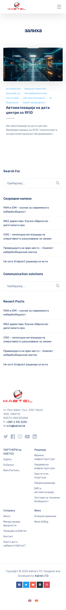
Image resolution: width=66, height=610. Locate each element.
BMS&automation (35, 89)
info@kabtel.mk (16, 425)
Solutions (12, 98)
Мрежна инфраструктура (44, 457)
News (37, 510)
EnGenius (8, 464)
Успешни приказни (45, 516)
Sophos (7, 459)
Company (9, 510)
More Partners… (12, 470)
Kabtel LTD (41, 575)
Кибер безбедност (34, 102)
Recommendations (36, 93)
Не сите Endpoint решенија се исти (25, 261)
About (6, 516)
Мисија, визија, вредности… (11, 523)
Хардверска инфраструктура (44, 466)
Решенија (40, 449)
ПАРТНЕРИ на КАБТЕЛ (12, 451)
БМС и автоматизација (44, 490)
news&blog (13, 93)
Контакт (8, 536)
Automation (13, 89)
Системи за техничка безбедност (47, 499)
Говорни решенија (44, 482)
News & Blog (41, 521)
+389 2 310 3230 (16, 422)
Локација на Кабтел (15, 530)
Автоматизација (34, 98)
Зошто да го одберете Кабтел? (14, 543)
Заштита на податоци (41, 475)
